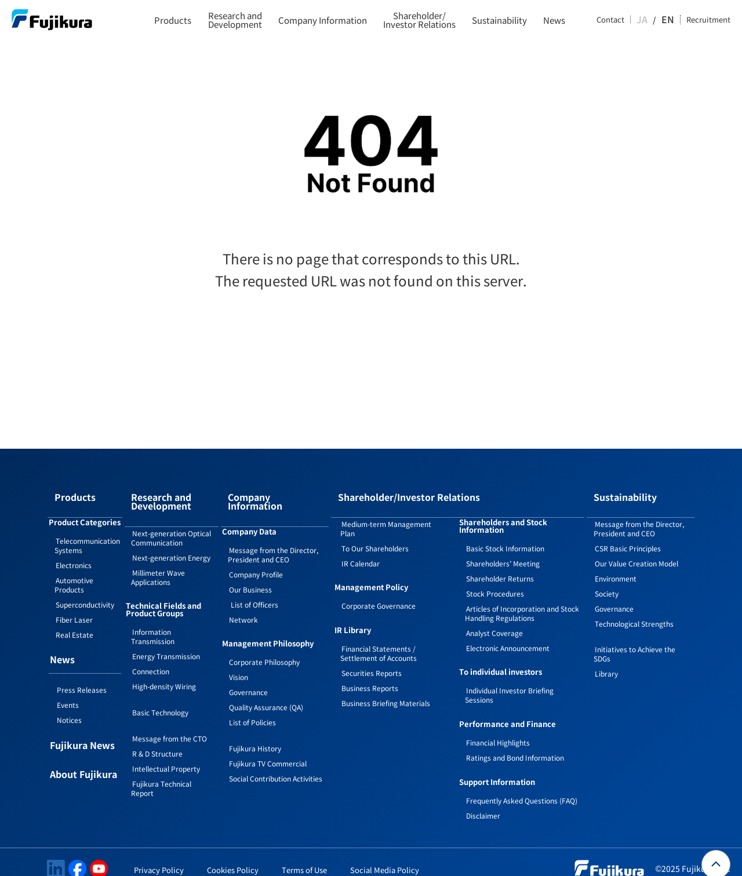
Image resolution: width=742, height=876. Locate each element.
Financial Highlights (498, 729)
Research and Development (235, 19)
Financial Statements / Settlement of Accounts (378, 639)
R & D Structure (157, 738)
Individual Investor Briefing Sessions (509, 681)
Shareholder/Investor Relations (419, 19)
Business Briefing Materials (385, 690)
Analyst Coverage (494, 619)
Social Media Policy (384, 856)
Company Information (322, 20)
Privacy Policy (159, 856)
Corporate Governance (378, 592)
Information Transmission (152, 620)
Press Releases (82, 676)
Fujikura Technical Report (161, 772)
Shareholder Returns (500, 565)
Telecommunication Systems (87, 531)
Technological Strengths (634, 610)
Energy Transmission (166, 640)
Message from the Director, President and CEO (273, 531)
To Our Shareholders (375, 535)
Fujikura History (255, 725)
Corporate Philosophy (264, 639)
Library (606, 660)
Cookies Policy (233, 856)
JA (653, 20)
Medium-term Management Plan (385, 515)
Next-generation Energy (171, 542)
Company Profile (256, 552)
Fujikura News (82, 733)
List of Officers (253, 582)
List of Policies (252, 699)
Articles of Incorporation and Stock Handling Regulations (522, 599)
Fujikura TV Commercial (268, 741)
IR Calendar (360, 550)
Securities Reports (371, 659)
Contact (622, 20)
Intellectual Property (166, 753)
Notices (69, 706)
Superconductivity (85, 591)
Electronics (74, 552)
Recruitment (708, 20)
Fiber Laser (74, 606)
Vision (238, 654)
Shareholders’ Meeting (503, 550)
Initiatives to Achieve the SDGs (634, 640)
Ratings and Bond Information (515, 744)
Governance (248, 669)
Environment (615, 565)
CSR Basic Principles (628, 535)
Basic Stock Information (505, 535)
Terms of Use (304, 856)
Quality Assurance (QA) (266, 684)
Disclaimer (483, 802)
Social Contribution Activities (275, 756)
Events (68, 691)
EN (669, 20)
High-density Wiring (164, 670)
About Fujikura (83, 762)
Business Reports (369, 674)
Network (243, 597)
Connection (150, 655)
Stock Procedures (495, 580)
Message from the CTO (169, 723)
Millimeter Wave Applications (158, 561)
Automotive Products (73, 571)
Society (607, 580)
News (554, 20)
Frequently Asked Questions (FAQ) (521, 787)
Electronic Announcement (508, 634)
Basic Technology (160, 696)
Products (172, 20)
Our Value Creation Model (636, 550)
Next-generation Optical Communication (171, 522)
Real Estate (74, 621)
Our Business (250, 567)
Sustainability (499, 20)
